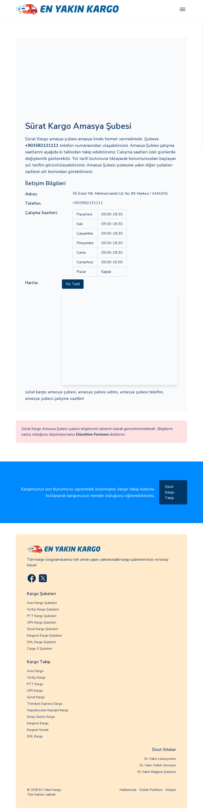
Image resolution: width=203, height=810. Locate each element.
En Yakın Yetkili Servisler (158, 765)
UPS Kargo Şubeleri (41, 622)
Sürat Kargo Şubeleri (42, 629)
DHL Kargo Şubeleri (41, 642)
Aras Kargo (35, 671)
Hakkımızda (128, 790)
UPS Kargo (35, 690)
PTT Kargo (35, 684)
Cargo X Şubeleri (39, 648)
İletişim (171, 790)
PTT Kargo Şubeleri (41, 616)
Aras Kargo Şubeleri (42, 603)
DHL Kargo (35, 736)
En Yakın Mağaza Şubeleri (157, 772)
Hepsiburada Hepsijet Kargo (47, 710)
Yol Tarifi (73, 284)
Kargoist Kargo (38, 723)
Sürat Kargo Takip (169, 492)
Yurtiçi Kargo (36, 677)
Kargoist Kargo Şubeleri (44, 635)
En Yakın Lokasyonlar (160, 759)
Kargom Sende (38, 730)
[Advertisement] (101, 82)
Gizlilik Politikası (151, 790)
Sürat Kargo (36, 697)
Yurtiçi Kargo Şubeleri (43, 609)
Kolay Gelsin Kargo (41, 717)
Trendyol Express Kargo (44, 703)
